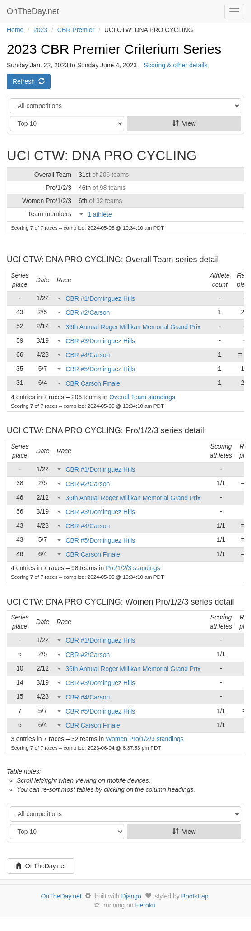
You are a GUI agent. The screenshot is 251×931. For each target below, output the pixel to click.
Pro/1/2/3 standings (133, 568)
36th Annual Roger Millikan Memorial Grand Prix (132, 327)
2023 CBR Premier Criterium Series (114, 49)
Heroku (145, 905)
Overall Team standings (142, 397)
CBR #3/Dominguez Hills (100, 341)
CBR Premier (75, 29)
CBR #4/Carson (87, 355)
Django (131, 896)
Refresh (29, 81)
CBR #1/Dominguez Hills (100, 298)
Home (15, 29)
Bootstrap (195, 896)
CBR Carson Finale (92, 383)
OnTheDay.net (34, 11)
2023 (40, 29)
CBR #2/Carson (87, 312)
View (184, 123)
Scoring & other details (176, 65)
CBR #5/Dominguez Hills (100, 369)
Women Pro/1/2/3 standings (145, 738)
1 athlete (100, 214)
